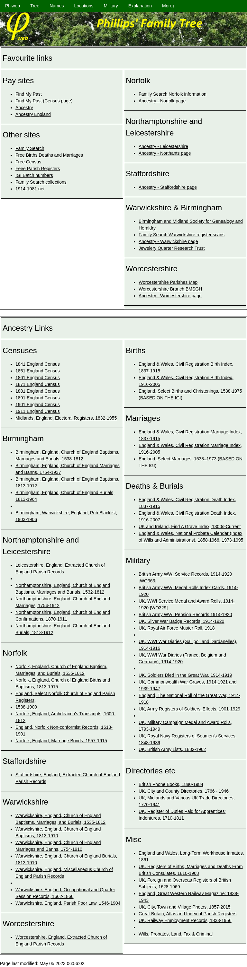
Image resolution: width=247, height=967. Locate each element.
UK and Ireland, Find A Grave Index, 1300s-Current (190, 526)
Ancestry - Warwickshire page (168, 241)
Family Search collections (41, 182)
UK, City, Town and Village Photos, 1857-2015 (185, 907)
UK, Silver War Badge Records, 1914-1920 (181, 621)
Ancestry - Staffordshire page (168, 187)
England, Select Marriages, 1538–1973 (177, 458)
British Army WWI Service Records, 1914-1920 (185, 574)
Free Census (28, 161)
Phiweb (12, 5)
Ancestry (24, 107)
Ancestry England (33, 114)
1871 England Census (37, 384)
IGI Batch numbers (34, 175)
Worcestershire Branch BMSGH (170, 289)
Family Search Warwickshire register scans (181, 234)
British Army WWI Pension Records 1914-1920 (185, 614)
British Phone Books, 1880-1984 (171, 784)
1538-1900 (26, 707)
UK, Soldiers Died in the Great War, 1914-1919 (185, 675)
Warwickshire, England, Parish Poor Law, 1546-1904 (67, 903)
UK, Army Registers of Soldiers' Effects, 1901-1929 (189, 708)
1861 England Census (37, 377)
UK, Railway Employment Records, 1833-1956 (185, 920)
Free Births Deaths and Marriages (49, 155)
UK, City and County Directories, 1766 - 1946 (184, 791)
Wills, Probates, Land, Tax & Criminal (176, 934)
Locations (84, 5)
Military (111, 5)
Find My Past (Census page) (43, 100)
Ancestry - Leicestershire (163, 146)
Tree (34, 5)
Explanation (140, 5)
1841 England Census (37, 364)
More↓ (168, 5)
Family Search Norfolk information (172, 94)
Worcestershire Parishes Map (168, 282)
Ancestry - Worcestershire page (170, 295)
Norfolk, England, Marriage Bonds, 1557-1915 (61, 740)
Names (57, 5)
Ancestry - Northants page (165, 153)
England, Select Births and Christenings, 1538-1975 (190, 391)
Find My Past (28, 94)
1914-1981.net (29, 188)
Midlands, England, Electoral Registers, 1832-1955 (66, 418)
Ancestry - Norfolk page (162, 100)
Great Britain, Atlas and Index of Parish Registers (187, 913)
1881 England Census (37, 391)
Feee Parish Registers (37, 168)
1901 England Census (37, 404)
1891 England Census (37, 397)
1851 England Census (37, 370)
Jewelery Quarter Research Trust (172, 248)
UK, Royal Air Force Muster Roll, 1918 (177, 628)
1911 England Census (37, 411)
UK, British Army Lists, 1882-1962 (172, 749)
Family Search (29, 148)
